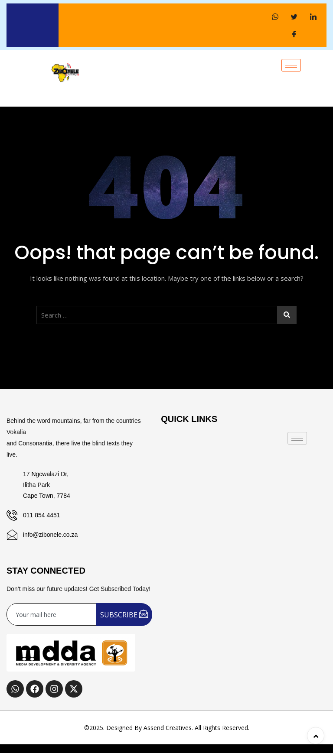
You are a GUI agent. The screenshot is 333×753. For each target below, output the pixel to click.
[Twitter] (293, 16)
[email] (52, 614)
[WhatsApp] (274, 16)
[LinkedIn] (313, 16)
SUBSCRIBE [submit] (124, 614)
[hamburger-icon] (291, 65)
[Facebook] (293, 33)
